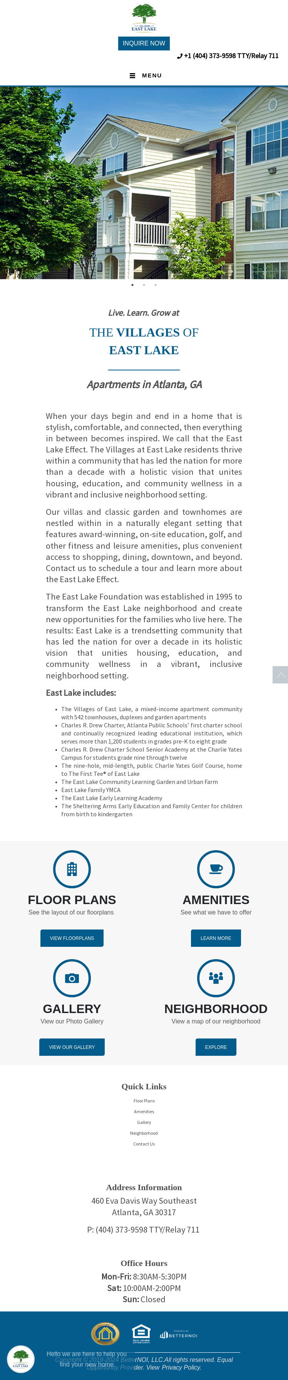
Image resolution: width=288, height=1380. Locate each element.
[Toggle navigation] (144, 75)
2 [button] (144, 285)
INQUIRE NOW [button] (144, 43)
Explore (216, 1047)
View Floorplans (72, 938)
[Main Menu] (21, 1359)
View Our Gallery (72, 1047)
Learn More (216, 938)
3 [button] (155, 285)
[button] (144, 18)
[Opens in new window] (178, 1333)
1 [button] (132, 285)
